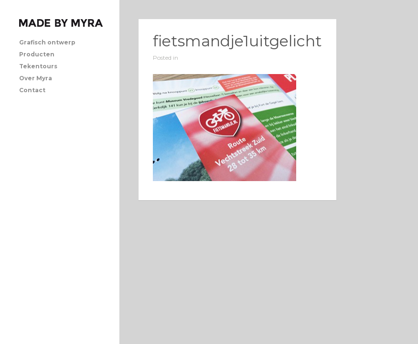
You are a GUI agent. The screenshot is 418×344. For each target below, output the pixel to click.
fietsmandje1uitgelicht (237, 41)
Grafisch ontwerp (47, 42)
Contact (32, 90)
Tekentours (38, 66)
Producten (36, 54)
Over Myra (35, 78)
